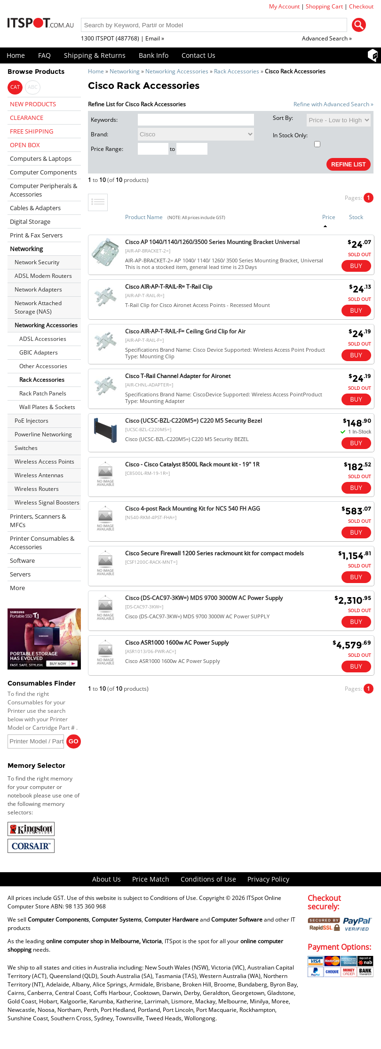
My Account (284, 6)
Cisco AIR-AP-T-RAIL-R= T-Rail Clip (168, 287)
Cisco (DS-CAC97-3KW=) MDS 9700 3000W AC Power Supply (204, 598)
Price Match (150, 879)
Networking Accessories (176, 71)
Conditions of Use (208, 879)
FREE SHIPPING (31, 131)
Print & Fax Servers (36, 235)
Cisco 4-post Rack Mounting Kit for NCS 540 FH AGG (192, 509)
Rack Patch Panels (42, 393)
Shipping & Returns (95, 55)
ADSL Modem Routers (43, 276)
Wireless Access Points (44, 461)
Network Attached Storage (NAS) (38, 307)
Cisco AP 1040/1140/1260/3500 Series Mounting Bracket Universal (212, 242)
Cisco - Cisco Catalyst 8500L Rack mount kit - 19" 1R (192, 464)
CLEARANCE (26, 117)
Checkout (361, 6)
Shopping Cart (324, 6)
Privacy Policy (268, 879)
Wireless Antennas (39, 475)
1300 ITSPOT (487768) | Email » (122, 38)
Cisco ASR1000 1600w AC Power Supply (177, 643)
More (17, 588)
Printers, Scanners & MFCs (38, 520)
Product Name (144, 217)
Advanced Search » (327, 38)
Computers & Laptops (40, 158)
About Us (106, 879)
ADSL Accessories (42, 339)
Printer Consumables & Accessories (42, 542)
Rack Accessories (236, 71)
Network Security (37, 262)
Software (22, 560)
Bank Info (153, 55)
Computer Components (43, 172)
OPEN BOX (25, 145)
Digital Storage (30, 221)
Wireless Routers (37, 489)
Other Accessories (43, 366)
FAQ (44, 55)
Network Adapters (38, 289)
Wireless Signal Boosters (47, 502)
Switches (26, 448)
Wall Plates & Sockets (47, 407)
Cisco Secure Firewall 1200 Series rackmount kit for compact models (214, 553)
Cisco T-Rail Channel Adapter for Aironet (177, 376)
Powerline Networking (43, 434)
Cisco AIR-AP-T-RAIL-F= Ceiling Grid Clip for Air (185, 331)
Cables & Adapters (35, 208)
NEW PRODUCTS (33, 104)
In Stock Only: (296, 139)
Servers (20, 574)
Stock (356, 217)
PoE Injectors (31, 421)
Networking (125, 71)
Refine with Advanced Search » (333, 104)
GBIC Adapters (38, 352)
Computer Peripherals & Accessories (43, 189)
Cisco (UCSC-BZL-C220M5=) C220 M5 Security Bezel (193, 421)
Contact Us (198, 55)
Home (16, 55)
